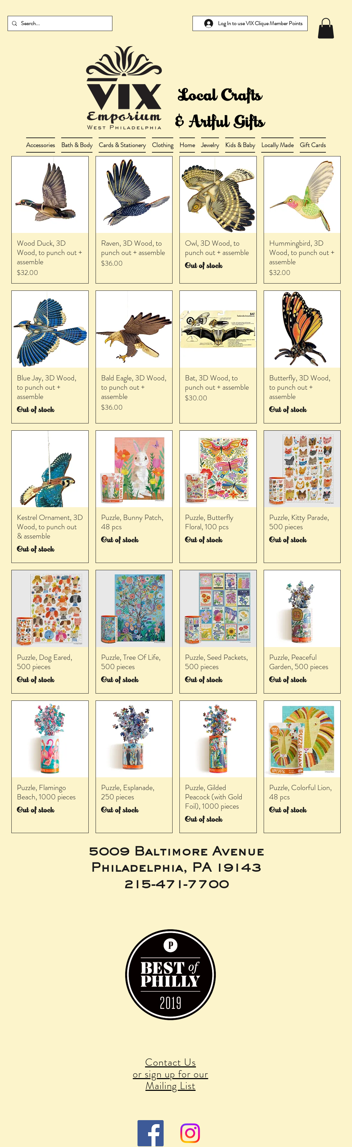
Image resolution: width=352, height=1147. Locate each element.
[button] (77, 145)
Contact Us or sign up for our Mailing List (170, 1074)
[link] (325, 28)
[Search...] (59, 23)
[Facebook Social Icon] (151, 1133)
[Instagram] (190, 1133)
